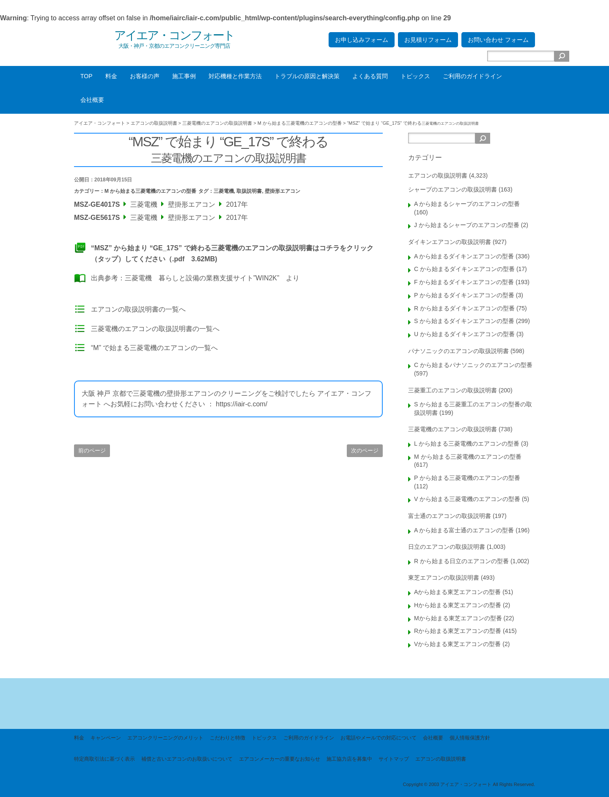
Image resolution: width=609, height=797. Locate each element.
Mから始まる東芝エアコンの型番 (458, 618)
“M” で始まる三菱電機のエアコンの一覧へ (154, 347)
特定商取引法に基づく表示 (104, 759)
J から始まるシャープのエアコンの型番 (466, 225)
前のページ (92, 450)
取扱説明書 (249, 191)
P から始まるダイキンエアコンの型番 (464, 295)
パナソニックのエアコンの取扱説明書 (458, 351)
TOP (86, 76)
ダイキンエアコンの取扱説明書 (449, 241)
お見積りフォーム (428, 39)
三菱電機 (224, 191)
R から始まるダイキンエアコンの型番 (464, 308)
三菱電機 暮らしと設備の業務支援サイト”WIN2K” (202, 278)
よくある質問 (370, 76)
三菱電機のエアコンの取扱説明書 (452, 429)
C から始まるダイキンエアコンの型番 (464, 269)
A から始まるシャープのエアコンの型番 (467, 203)
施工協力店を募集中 (349, 759)
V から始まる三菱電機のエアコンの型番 (467, 499)
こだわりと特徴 (227, 738)
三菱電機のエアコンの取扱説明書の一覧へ (155, 328)
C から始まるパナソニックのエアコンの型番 (473, 365)
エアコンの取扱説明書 (437, 175)
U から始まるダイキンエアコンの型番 (464, 334)
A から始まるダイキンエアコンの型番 (464, 256)
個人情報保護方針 (470, 738)
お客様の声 (144, 76)
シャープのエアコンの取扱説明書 (452, 189)
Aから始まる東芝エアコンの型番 (457, 592)
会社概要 (92, 99)
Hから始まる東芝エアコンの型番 (457, 605)
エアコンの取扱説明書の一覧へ (138, 309)
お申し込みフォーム (361, 39)
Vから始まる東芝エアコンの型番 (457, 644)
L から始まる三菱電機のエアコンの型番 (466, 443)
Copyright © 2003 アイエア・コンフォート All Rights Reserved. (469, 784)
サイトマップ (394, 759)
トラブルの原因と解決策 (307, 76)
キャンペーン (106, 738)
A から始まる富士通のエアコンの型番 (464, 530)
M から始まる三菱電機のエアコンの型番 (150, 191)
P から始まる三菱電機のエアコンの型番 (467, 477)
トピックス (415, 76)
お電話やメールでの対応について (378, 738)
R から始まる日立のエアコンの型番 (461, 561)
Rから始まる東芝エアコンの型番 (457, 630)
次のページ (365, 450)
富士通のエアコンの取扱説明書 (449, 515)
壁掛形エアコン (282, 191)
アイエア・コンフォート (174, 35)
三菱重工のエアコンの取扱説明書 (452, 390)
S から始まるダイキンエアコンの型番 (464, 321)
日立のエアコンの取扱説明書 (446, 546)
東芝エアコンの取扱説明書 (443, 577)
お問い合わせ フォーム (498, 39)
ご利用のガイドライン (472, 76)
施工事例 (184, 76)
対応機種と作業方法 (235, 76)
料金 (111, 76)
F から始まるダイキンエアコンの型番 (464, 282)
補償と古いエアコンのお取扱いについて (187, 759)
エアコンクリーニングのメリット (165, 738)
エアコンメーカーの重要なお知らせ (279, 759)
